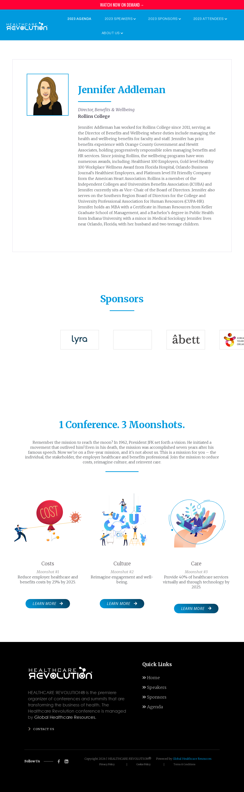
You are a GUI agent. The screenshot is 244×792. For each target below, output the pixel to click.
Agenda (152, 707)
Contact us (43, 729)
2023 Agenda (79, 19)
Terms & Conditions (184, 764)
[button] (119, 19)
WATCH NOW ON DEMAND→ (122, 5)
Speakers (154, 687)
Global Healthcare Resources (192, 758)
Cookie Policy (143, 764)
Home (151, 677)
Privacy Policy (107, 764)
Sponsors (154, 697)
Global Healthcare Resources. (65, 717)
